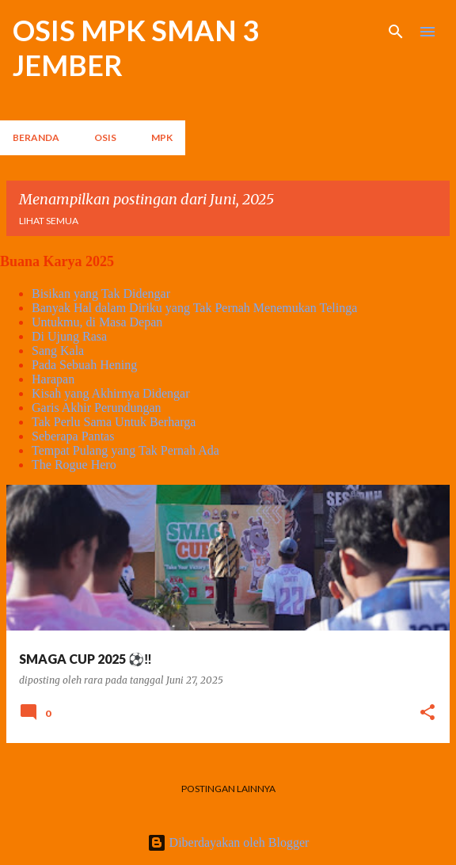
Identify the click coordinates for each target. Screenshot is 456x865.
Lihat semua (48, 221)
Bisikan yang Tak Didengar (101, 293)
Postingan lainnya (228, 789)
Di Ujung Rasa (69, 336)
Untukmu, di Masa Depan (97, 322)
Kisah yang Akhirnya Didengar (111, 393)
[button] (427, 713)
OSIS (105, 137)
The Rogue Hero (74, 464)
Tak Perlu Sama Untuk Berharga (114, 422)
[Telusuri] (395, 32)
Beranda (36, 137)
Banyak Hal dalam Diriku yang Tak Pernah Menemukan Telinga (194, 307)
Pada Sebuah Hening (84, 365)
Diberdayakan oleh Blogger (228, 842)
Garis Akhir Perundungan (97, 407)
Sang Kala (58, 350)
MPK (162, 137)
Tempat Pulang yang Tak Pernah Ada (125, 450)
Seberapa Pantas (73, 436)
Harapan (53, 379)
